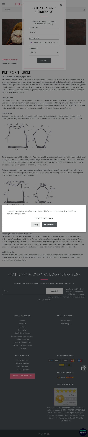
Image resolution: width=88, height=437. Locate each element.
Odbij (36, 225)
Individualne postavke (44, 218)
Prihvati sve (50, 225)
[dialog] (44, 218)
